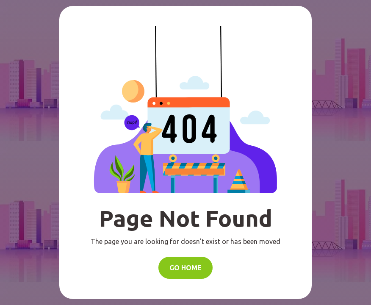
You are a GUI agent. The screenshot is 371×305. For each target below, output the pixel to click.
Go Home (185, 268)
